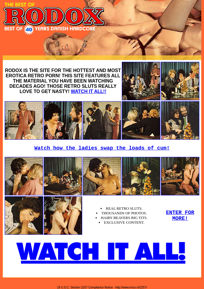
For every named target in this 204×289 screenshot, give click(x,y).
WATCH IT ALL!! (88, 91)
